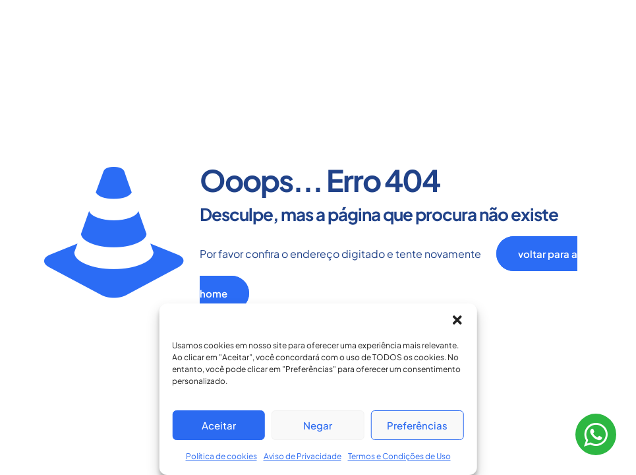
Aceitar (219, 425)
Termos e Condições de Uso (399, 456)
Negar (317, 425)
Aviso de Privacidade (302, 456)
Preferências (417, 425)
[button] (457, 320)
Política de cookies (221, 456)
